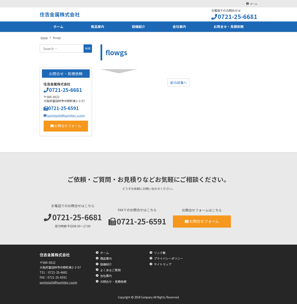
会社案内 (179, 26)
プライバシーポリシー (168, 258)
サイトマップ (162, 264)
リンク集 (160, 253)
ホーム (253, 3)
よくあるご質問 (110, 270)
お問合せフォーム (65, 125)
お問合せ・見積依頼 (229, 26)
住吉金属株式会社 (60, 14)
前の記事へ (178, 82)
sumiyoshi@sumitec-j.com (64, 115)
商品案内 (97, 26)
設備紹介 (138, 26)
